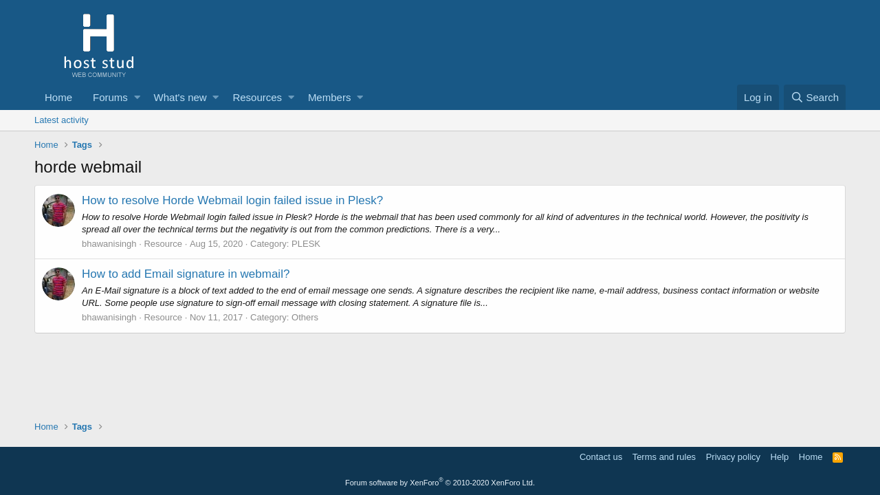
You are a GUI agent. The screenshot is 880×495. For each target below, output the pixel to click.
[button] (137, 97)
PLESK (306, 244)
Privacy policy (733, 457)
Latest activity (61, 120)
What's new (180, 97)
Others (305, 317)
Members (329, 97)
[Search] (815, 97)
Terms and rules (664, 457)
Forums (110, 97)
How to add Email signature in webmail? (185, 273)
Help (780, 457)
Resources (257, 97)
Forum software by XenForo (440, 482)
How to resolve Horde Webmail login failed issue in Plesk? (232, 200)
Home (58, 97)
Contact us (601, 457)
